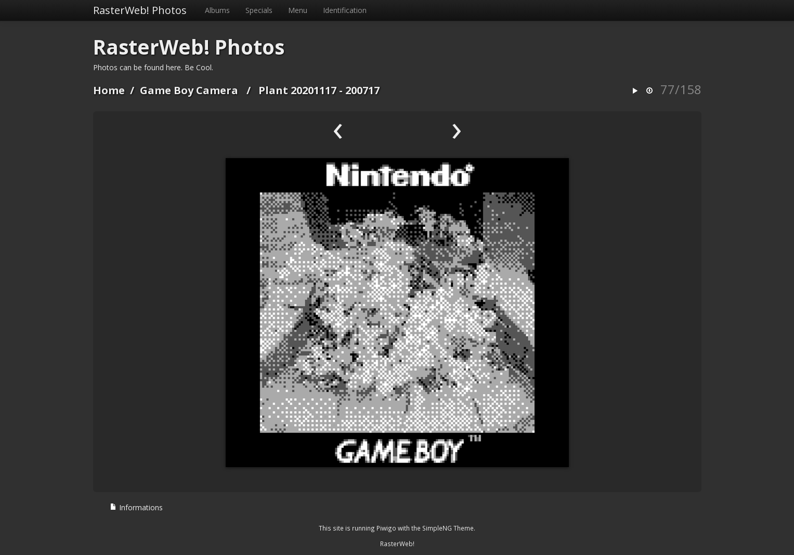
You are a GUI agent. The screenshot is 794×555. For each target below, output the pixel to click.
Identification (345, 10)
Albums (217, 10)
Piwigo (386, 528)
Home (109, 90)
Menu (297, 10)
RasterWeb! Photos (140, 10)
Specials (258, 10)
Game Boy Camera (189, 90)
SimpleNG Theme (448, 528)
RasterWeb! (397, 543)
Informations (136, 507)
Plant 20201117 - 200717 (319, 90)
